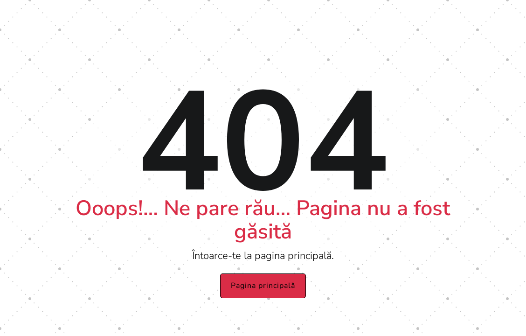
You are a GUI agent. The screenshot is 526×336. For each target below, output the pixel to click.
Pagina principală (263, 285)
